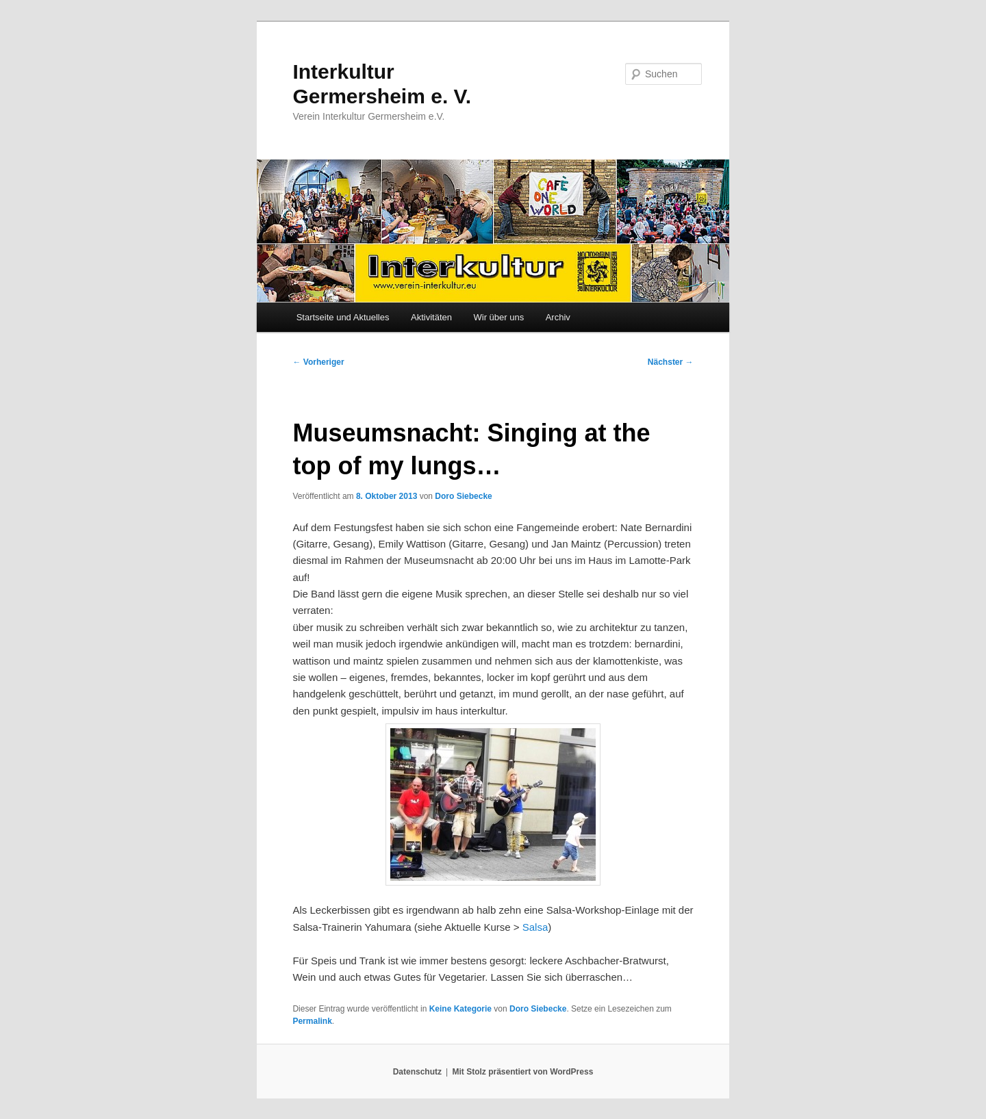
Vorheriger (318, 362)
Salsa (535, 927)
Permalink (311, 1021)
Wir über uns (498, 317)
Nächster (671, 362)
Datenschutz (417, 1072)
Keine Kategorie (460, 1009)
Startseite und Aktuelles (343, 317)
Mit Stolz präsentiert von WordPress (522, 1072)
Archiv (558, 317)
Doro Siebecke (463, 496)
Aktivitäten (431, 317)
